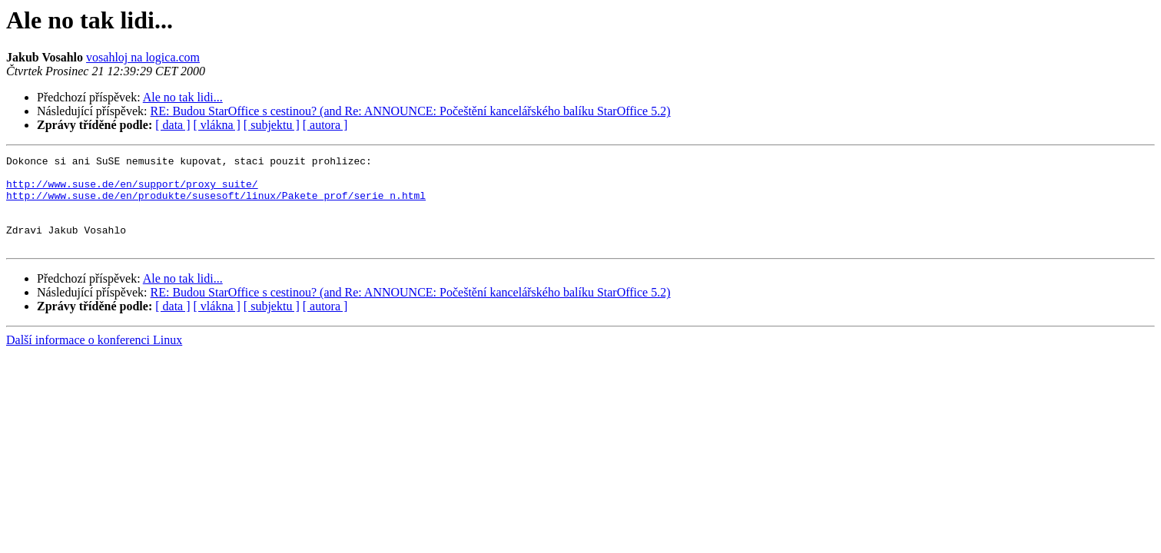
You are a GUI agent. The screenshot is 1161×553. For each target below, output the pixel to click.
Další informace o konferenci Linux (94, 358)
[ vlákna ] (217, 124)
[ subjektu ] (272, 124)
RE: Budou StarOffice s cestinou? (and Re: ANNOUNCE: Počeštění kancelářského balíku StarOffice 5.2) (411, 111)
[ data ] (172, 124)
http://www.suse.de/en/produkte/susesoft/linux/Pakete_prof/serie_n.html (216, 204)
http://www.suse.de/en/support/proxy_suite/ (132, 190)
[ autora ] (325, 124)
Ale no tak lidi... (183, 97)
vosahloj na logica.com (143, 57)
